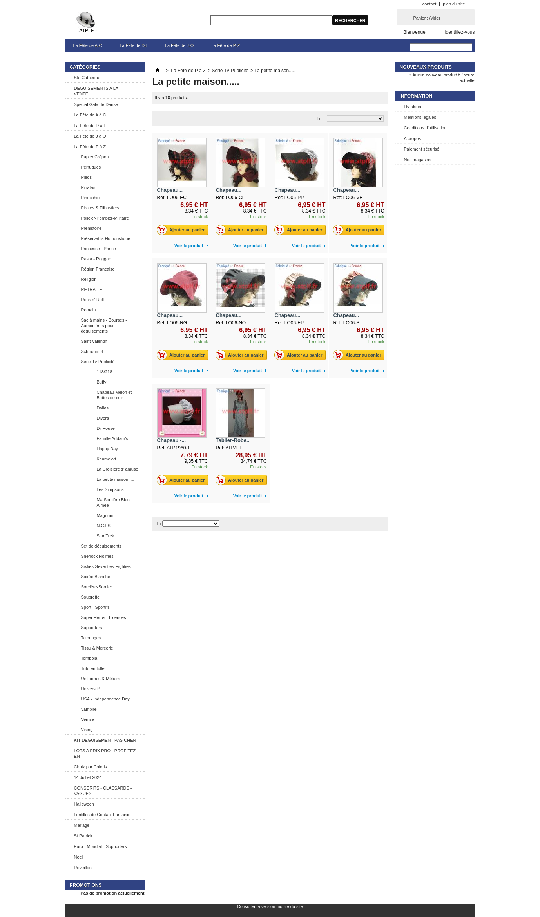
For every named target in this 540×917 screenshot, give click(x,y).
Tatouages (91, 637)
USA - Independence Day (105, 699)
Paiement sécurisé (422, 149)
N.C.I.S (104, 525)
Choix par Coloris (90, 766)
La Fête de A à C (90, 115)
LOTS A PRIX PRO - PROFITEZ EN (105, 753)
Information (416, 96)
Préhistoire (91, 228)
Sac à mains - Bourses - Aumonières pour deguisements (104, 325)
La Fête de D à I (89, 125)
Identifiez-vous (459, 32)
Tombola (89, 658)
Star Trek (105, 535)
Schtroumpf (92, 351)
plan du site (454, 4)
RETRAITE (91, 289)
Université (90, 688)
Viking (87, 729)
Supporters (91, 627)
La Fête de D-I (133, 45)
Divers (103, 418)
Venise (87, 719)
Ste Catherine (87, 77)
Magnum (105, 515)
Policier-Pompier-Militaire (105, 218)
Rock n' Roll (92, 299)
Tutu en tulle (93, 668)
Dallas (103, 408)
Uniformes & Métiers (100, 678)
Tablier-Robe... (233, 440)
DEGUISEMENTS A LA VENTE (96, 91)
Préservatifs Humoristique (105, 238)
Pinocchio (90, 197)
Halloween (84, 804)
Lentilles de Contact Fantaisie (102, 814)
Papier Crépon (95, 157)
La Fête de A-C (87, 45)
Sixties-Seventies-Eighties (106, 566)
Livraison (412, 106)
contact (429, 4)
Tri (319, 118)
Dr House (106, 428)
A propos (412, 138)
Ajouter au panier (183, 230)
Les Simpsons (110, 489)
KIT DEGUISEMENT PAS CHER (105, 740)
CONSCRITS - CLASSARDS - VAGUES (103, 791)
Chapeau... (170, 190)
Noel (78, 857)
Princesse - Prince (98, 248)
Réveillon (83, 867)
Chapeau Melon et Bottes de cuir (114, 395)
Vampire (89, 709)
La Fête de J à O (90, 136)
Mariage (82, 825)
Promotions (86, 885)
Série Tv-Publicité (98, 361)
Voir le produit (188, 245)
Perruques (91, 167)
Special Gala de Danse (96, 104)
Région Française (98, 269)
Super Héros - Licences (103, 617)
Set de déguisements (101, 546)
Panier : (426, 18)
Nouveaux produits (426, 67)
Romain (88, 309)
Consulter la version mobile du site (270, 906)
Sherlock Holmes (97, 556)
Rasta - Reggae (96, 259)
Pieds (86, 177)
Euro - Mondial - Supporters (100, 846)
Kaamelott (106, 459)
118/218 (104, 371)
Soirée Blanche (96, 576)
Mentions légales (420, 117)
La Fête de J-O (179, 45)
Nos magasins (417, 159)
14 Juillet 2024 (88, 777)
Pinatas (88, 187)
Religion (89, 279)
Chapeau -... (171, 440)
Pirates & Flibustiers (100, 208)
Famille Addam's (112, 438)
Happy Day (107, 448)
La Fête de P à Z (90, 146)
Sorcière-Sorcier (96, 586)
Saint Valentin (94, 341)
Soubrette (90, 597)
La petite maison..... (115, 479)
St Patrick (83, 835)
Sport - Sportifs (95, 607)
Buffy (102, 382)
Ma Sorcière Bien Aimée (113, 502)
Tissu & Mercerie (97, 648)
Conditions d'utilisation (425, 128)
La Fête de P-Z (225, 45)
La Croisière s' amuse (117, 469)
